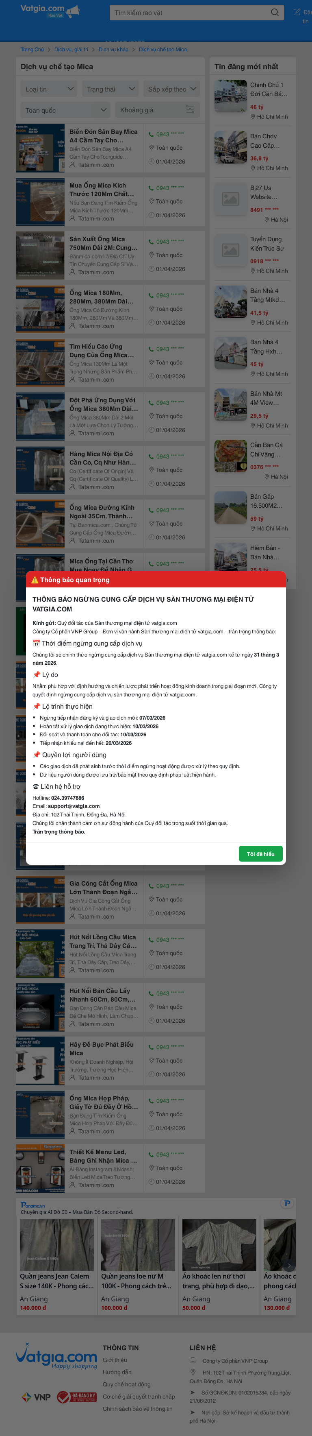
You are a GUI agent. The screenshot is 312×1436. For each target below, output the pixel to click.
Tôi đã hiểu (261, 853)
